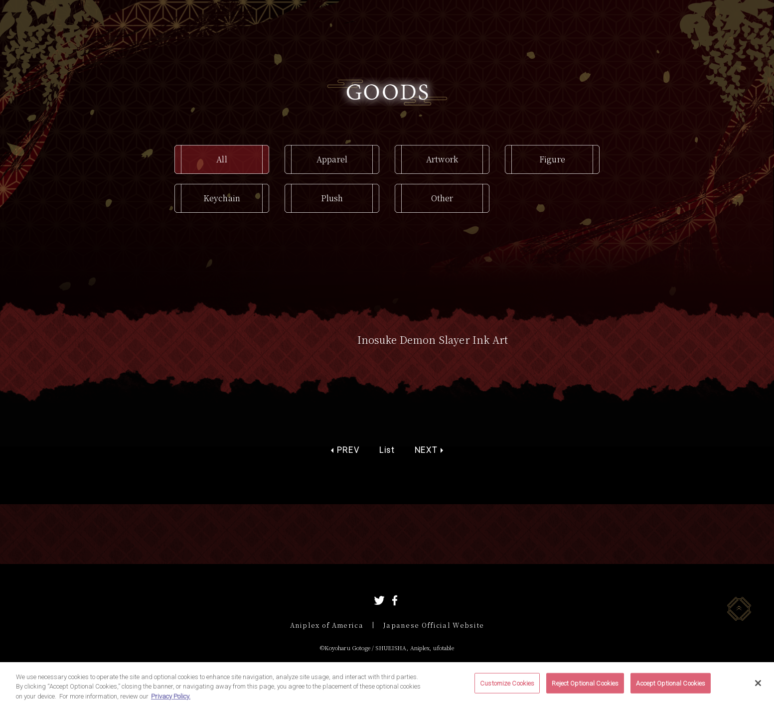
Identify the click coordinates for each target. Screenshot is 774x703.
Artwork (442, 159)
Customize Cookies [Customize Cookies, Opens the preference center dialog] (507, 689)
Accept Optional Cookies (670, 689)
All (221, 159)
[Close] (758, 689)
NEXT (426, 450)
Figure (552, 159)
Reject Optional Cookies (585, 689)
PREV (348, 450)
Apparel (331, 159)
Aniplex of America (326, 625)
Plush (332, 198)
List (386, 450)
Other (442, 198)
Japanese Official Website (433, 625)
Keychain (221, 198)
